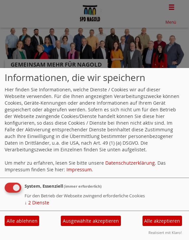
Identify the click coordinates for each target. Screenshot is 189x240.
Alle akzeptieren (162, 221)
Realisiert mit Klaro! (165, 232)
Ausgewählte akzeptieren (91, 221)
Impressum (79, 169)
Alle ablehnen (22, 221)
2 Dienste (37, 202)
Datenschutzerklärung (130, 163)
